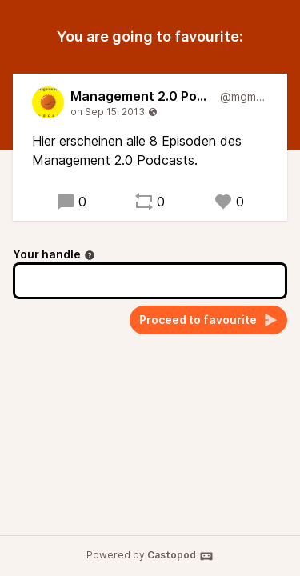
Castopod (180, 556)
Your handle (54, 254)
